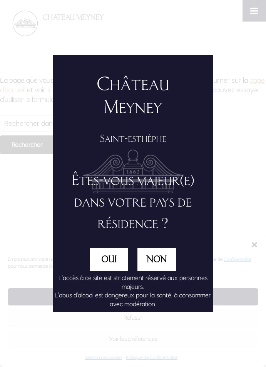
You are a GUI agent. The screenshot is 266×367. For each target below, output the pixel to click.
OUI (109, 259)
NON (157, 259)
